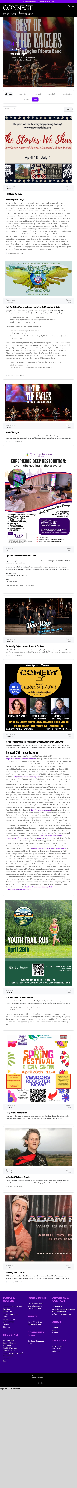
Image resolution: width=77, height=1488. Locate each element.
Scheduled (22, 94)
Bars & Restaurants (35, 1306)
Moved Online (67, 94)
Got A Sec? (7, 1317)
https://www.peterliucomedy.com (27, 777)
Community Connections (12, 1306)
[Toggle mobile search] (69, 6)
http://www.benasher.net (41, 810)
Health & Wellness (10, 1348)
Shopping (6, 1358)
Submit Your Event (35, 1322)
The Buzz (6, 1327)
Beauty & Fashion (9, 1343)
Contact (55, 1333)
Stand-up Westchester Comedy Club (38, 887)
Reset (35, 99)
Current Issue (57, 1346)
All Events (8, 94)
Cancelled (51, 94)
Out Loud (6, 1324)
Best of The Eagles (12, 432)
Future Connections (10, 1314)
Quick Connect (8, 1322)
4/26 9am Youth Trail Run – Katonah (19, 997)
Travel (5, 1361)
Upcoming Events (34, 1324)
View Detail (19, 66)
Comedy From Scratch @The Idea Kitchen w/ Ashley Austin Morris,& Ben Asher (34, 741)
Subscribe (56, 1351)
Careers (55, 1330)
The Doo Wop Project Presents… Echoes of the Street (25, 646)
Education (7, 1345)
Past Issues (56, 1349)
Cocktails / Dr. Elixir (35, 1303)
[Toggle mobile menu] (73, 6)
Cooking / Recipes (34, 1309)
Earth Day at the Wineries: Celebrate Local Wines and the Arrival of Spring (22, 48)
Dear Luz (6, 1309)
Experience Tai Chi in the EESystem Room (21, 555)
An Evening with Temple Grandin (17, 1177)
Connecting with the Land (13, 1353)
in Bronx (40, 838)
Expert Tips (7, 1312)
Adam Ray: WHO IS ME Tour (16, 1272)
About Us (55, 1328)
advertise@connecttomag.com (46, 1)
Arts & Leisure (8, 1340)
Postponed (37, 94)
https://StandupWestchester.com (18, 889)
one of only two (20, 838)
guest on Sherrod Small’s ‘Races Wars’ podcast (48, 848)
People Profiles (9, 1319)
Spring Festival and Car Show (16, 1112)
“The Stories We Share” (14, 193)
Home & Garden (9, 1351)
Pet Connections (9, 1356)
